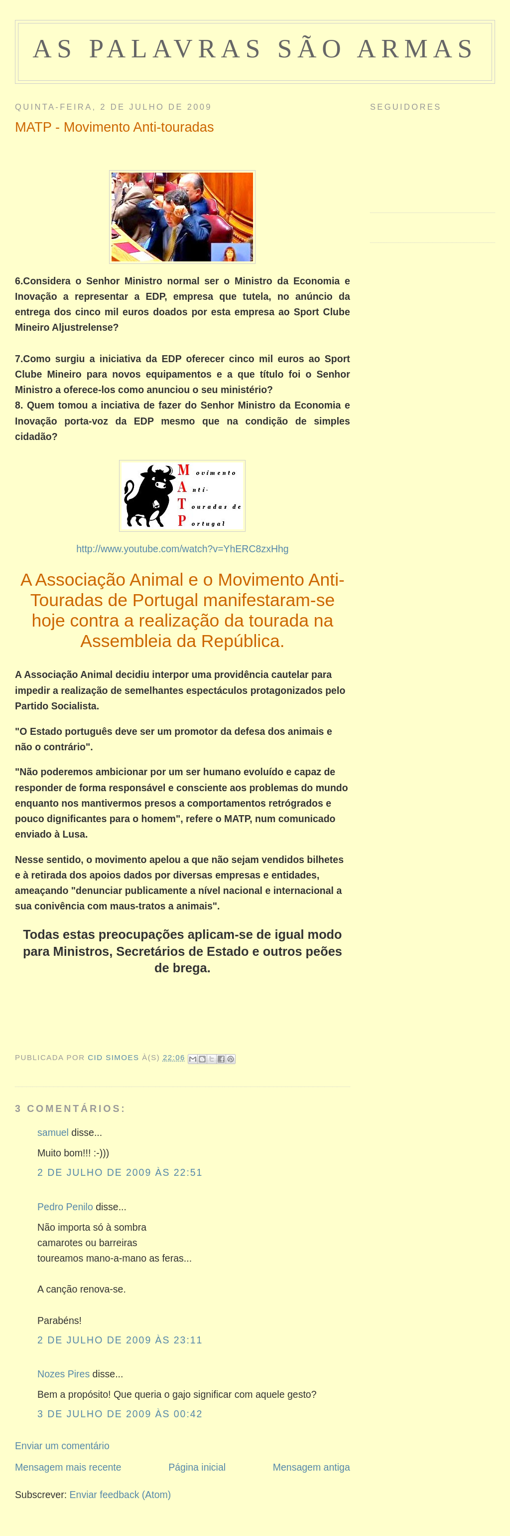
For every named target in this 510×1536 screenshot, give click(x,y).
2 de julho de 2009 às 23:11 (120, 1339)
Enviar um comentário (62, 1445)
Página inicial (197, 1467)
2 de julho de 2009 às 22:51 (120, 1172)
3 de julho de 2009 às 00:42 (120, 1413)
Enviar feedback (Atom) (120, 1494)
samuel (53, 1132)
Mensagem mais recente (68, 1467)
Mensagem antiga (311, 1467)
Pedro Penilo (65, 1206)
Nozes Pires (63, 1373)
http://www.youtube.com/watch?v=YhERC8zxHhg (182, 548)
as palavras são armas (255, 48)
